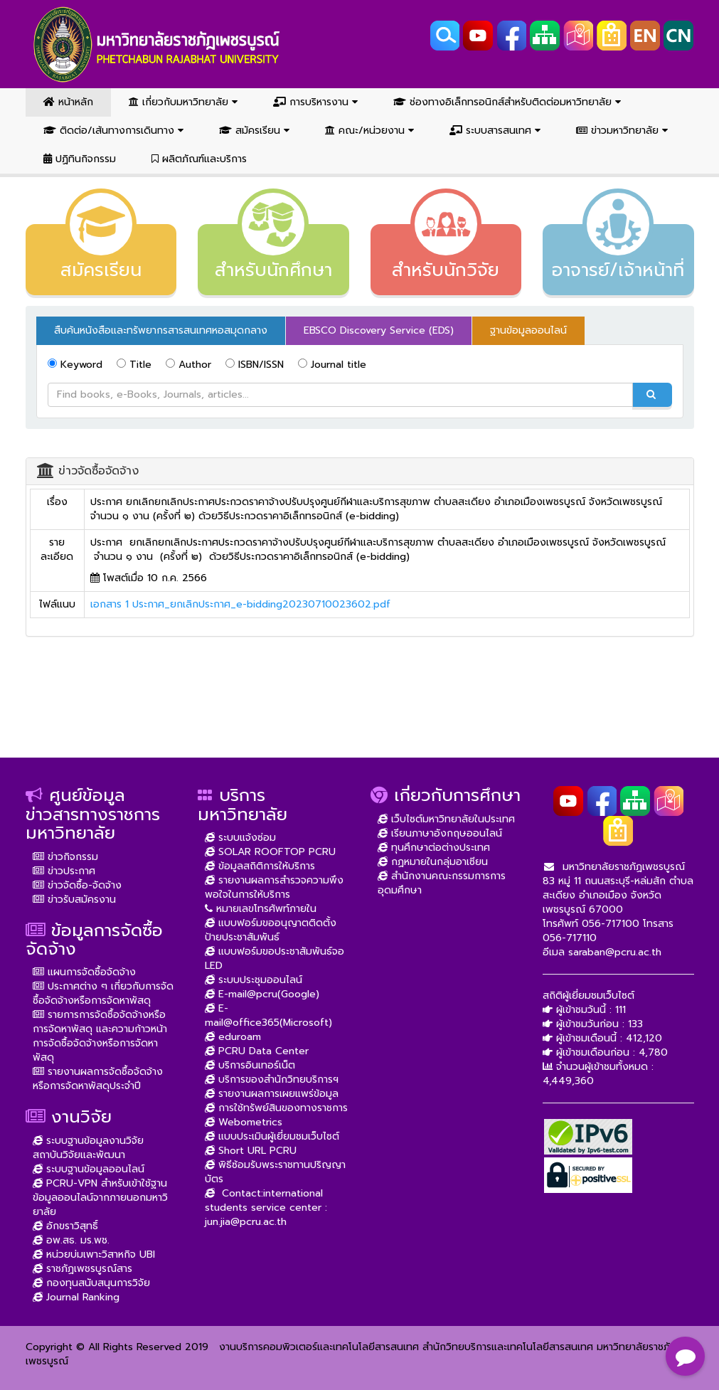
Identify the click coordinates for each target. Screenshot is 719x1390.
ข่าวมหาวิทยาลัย (622, 130)
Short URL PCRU (251, 1150)
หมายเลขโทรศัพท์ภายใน (260, 908)
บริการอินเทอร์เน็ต (250, 1065)
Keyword (75, 364)
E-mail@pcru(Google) (262, 994)
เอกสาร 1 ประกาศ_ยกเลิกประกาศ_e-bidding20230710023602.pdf (240, 604)
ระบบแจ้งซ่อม (240, 837)
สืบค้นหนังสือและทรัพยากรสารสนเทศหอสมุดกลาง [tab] (160, 330)
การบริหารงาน (315, 102)
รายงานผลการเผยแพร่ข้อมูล (272, 1093)
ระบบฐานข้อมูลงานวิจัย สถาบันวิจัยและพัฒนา (88, 1147)
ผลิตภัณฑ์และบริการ (199, 159)
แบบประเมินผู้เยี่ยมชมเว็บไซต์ (272, 1136)
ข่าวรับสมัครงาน (74, 899)
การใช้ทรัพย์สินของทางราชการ (276, 1107)
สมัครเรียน (254, 130)
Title (134, 364)
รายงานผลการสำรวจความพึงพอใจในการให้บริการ (274, 887)
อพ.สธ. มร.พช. (71, 1240)
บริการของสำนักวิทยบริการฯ (272, 1079)
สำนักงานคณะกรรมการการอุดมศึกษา (442, 883)
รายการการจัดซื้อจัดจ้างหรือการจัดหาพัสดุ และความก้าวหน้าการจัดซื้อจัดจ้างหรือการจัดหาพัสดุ (100, 1036)
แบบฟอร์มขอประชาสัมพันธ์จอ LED (274, 958)
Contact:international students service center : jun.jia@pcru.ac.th (266, 1207)
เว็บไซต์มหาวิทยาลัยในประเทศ (446, 819)
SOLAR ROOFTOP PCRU (270, 851)
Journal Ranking (76, 1297)
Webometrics (243, 1122)
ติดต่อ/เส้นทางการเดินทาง (113, 130)
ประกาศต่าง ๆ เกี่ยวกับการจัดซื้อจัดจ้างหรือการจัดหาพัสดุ (103, 993)
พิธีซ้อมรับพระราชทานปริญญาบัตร (275, 1172)
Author (188, 364)
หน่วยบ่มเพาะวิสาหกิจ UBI (94, 1254)
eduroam (233, 1036)
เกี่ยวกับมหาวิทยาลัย (183, 102)
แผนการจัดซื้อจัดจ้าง (84, 972)
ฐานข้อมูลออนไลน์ (528, 330)
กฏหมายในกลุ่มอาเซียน (433, 861)
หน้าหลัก (68, 102)
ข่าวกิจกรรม (65, 856)
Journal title (332, 364)
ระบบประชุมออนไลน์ (253, 979)
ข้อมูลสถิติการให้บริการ (260, 866)
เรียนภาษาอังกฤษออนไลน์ (440, 833)
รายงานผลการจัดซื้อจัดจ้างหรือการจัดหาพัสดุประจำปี (98, 1078)
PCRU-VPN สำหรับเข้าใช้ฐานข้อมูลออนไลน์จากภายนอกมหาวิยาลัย (100, 1197)
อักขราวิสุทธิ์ (65, 1226)
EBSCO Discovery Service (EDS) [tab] (379, 330)
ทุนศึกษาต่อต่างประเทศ (434, 847)
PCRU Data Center (257, 1051)
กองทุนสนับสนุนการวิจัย (91, 1282)
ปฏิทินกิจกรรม (79, 159)
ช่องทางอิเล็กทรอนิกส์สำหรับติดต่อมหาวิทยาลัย (507, 102)
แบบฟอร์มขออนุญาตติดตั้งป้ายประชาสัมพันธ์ (270, 930)
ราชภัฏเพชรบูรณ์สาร (82, 1268)
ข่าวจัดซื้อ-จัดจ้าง (77, 885)
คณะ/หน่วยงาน (369, 130)
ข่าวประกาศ (64, 871)
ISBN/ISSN (254, 364)
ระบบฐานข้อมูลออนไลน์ (88, 1169)
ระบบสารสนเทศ (494, 130)
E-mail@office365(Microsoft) (268, 1015)
